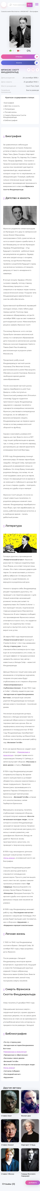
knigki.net (3, 4)
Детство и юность (11, 106)
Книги (27, 63)
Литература (9, 109)
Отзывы (27, 56)
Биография (8, 103)
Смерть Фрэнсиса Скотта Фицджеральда (14, 116)
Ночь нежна (9, 858)
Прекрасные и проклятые (15, 1052)
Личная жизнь (10, 112)
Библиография (10, 120)
